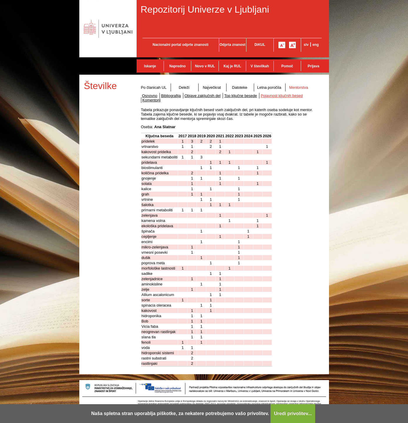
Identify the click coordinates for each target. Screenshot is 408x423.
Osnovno (149, 95)
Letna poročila (269, 87)
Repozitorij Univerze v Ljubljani (205, 9)
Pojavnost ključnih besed (282, 95)
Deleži (184, 87)
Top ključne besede (240, 95)
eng (316, 45)
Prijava (313, 66)
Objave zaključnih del (202, 95)
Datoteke (239, 87)
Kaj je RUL (232, 66)
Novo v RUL (205, 66)
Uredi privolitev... (293, 413)
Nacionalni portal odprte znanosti (180, 45)
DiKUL (259, 45)
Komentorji (151, 100)
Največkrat (212, 87)
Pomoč (287, 66)
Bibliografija (171, 95)
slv (306, 45)
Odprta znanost (232, 45)
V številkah (260, 66)
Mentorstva (298, 87)
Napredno (177, 66)
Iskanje (150, 66)
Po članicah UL (154, 87)
